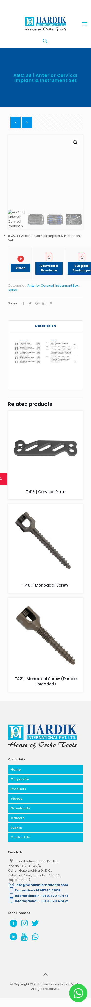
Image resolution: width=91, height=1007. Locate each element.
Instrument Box (66, 285)
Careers (17, 818)
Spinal (13, 290)
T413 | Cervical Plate (45, 492)
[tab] (45, 326)
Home (16, 769)
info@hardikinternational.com (38, 885)
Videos (16, 798)
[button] (75, 142)
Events (16, 827)
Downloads (20, 808)
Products (18, 789)
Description (45, 326)
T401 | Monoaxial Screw (45, 585)
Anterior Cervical (40, 285)
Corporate (20, 779)
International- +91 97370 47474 (38, 895)
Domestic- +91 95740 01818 (34, 890)
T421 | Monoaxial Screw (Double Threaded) (46, 681)
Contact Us (20, 837)
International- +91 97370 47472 (38, 901)
